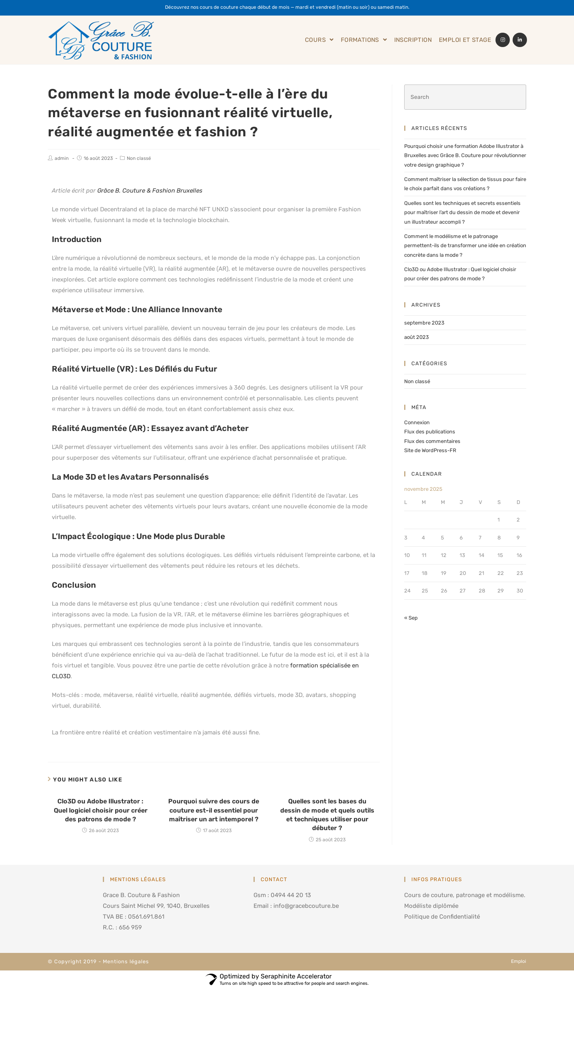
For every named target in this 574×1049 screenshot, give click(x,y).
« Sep (411, 618)
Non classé (139, 158)
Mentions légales (126, 961)
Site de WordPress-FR (430, 450)
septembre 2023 (424, 323)
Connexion (417, 422)
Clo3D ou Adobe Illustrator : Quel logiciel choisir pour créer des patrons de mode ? (100, 810)
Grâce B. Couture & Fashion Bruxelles (149, 190)
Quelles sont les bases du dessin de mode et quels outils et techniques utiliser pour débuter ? (327, 814)
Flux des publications (429, 432)
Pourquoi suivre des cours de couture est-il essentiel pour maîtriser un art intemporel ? (213, 810)
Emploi (518, 961)
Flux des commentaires (432, 441)
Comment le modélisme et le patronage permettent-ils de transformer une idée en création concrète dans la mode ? (465, 245)
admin (62, 158)
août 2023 (416, 337)
